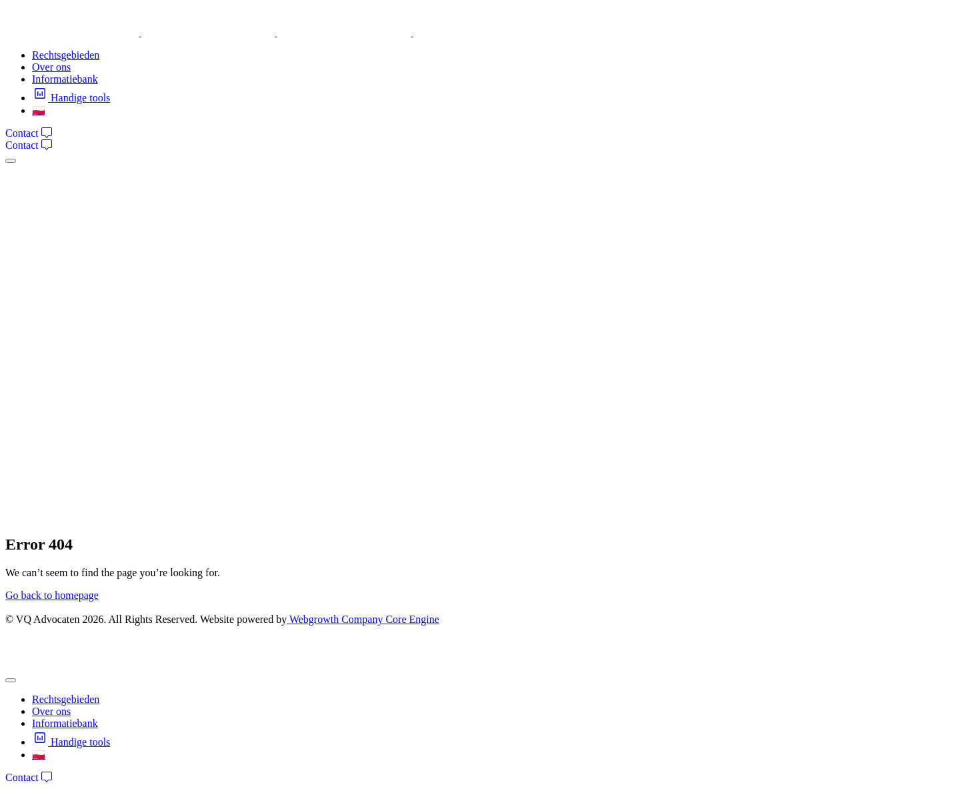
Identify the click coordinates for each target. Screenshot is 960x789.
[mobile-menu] (10, 161)
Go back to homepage (52, 595)
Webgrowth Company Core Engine (363, 619)
